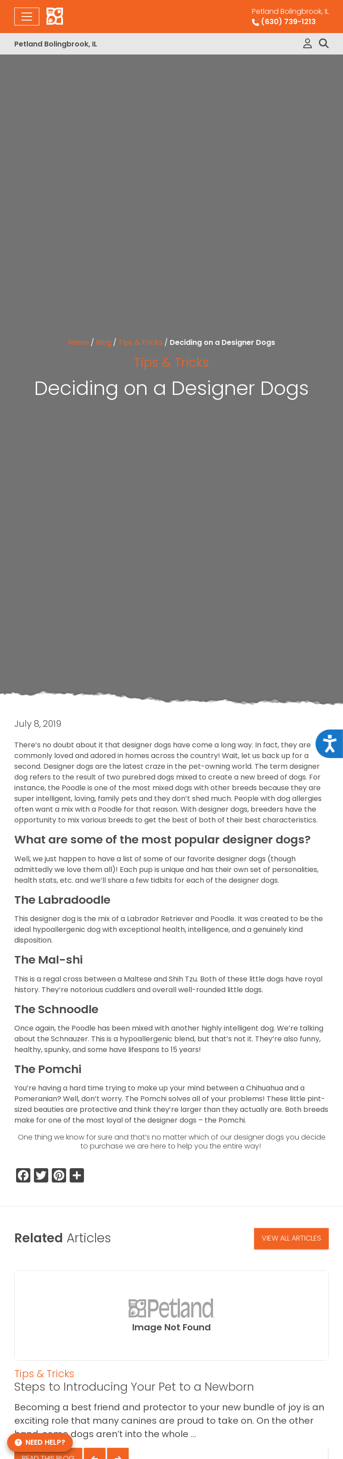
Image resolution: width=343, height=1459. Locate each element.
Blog (103, 342)
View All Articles (291, 1238)
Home (78, 342)
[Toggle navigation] (26, 16)
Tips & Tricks (140, 342)
